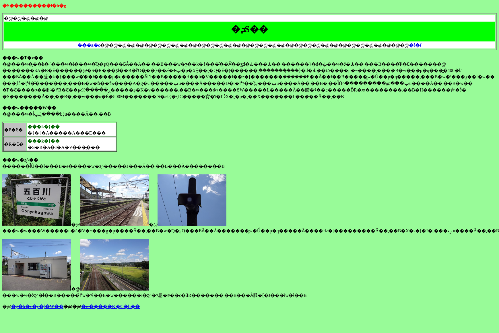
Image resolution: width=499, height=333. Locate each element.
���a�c (88, 45)
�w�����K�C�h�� (110, 306)
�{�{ (415, 45)
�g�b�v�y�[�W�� (37, 306)
